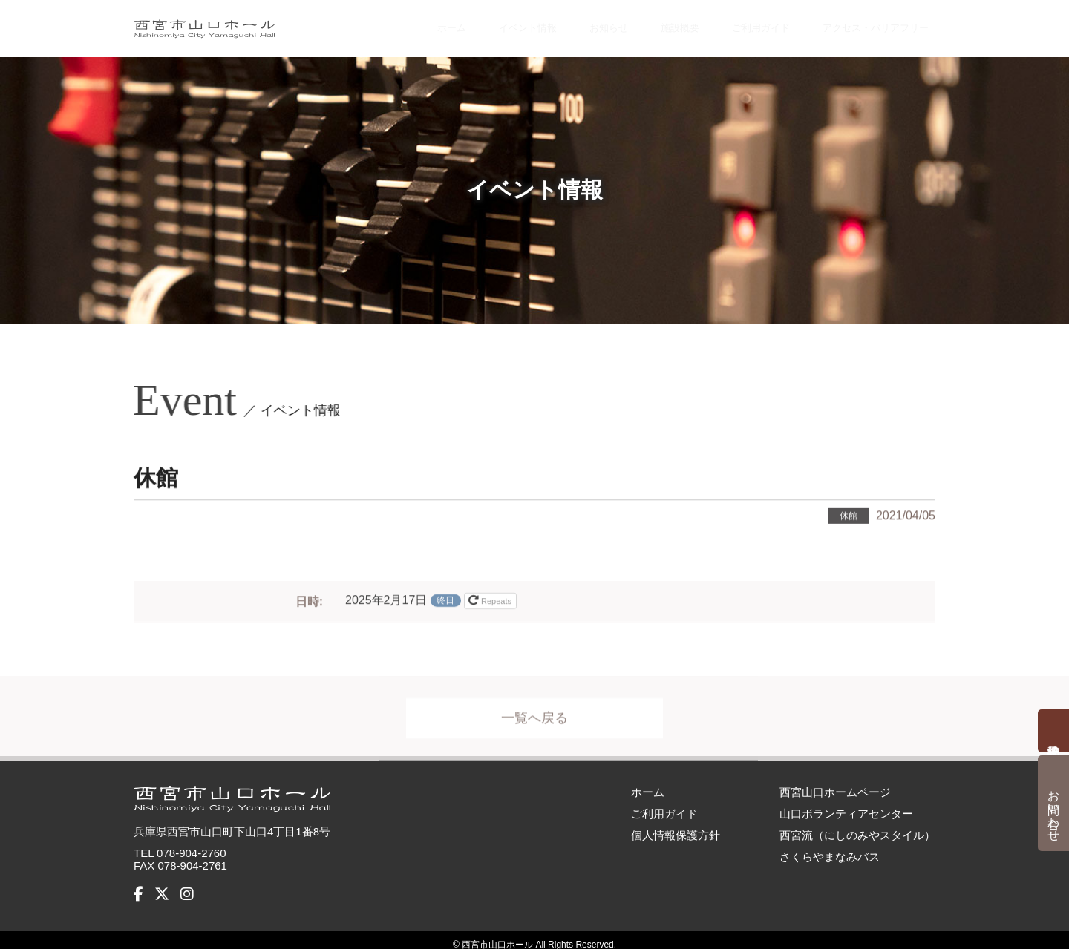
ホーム (408, 23)
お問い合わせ (1053, 808)
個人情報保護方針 (675, 825)
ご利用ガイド (730, 23)
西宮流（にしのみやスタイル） (857, 825)
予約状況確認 (1053, 730)
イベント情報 (487, 23)
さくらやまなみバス (829, 847)
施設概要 (644, 23)
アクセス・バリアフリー (861, 23)
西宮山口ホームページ (835, 782)
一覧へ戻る (534, 716)
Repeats (491, 599)
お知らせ (572, 23)
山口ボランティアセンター (846, 804)
